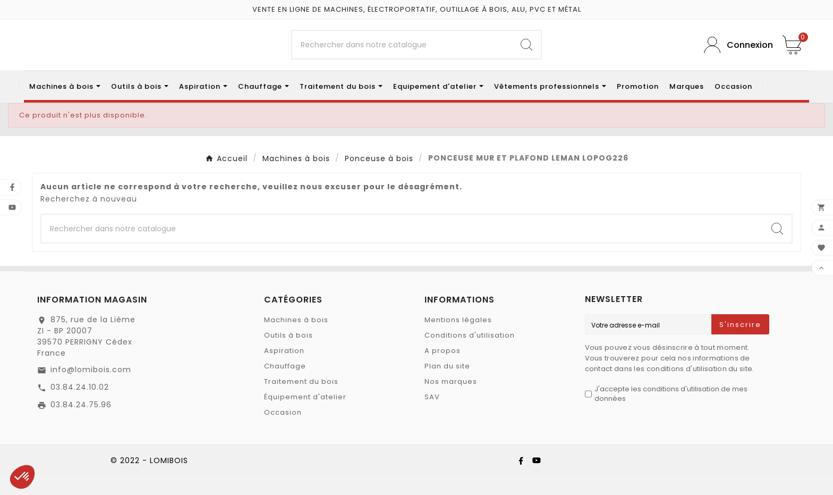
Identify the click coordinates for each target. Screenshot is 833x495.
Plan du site (447, 385)
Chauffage (285, 385)
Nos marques (450, 400)
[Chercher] (402, 54)
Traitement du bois (301, 400)
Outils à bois (288, 354)
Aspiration (284, 369)
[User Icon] (735, 54)
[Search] (526, 54)
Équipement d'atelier (305, 415)
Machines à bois (296, 338)
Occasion (283, 431)
